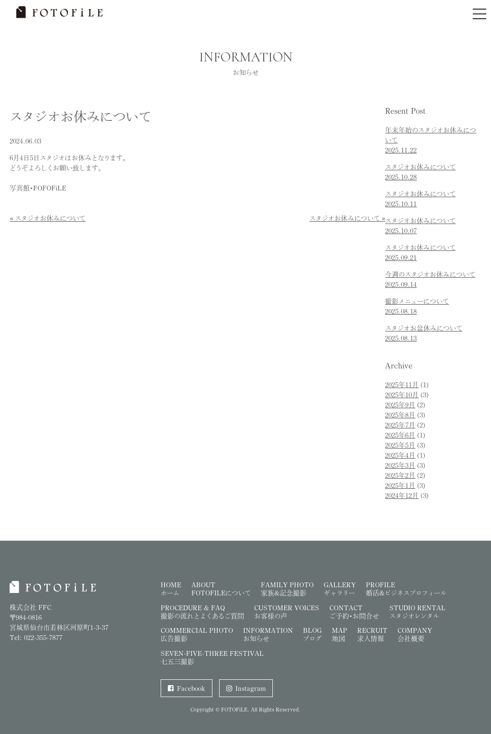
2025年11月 (402, 384)
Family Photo (287, 588)
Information (268, 634)
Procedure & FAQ (202, 611)
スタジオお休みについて (50, 218)
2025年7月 (400, 424)
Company (414, 634)
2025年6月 (400, 434)
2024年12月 (402, 495)
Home (171, 588)
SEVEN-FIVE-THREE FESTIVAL (212, 657)
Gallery (340, 588)
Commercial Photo (197, 634)
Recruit (372, 634)
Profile (406, 588)
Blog (312, 634)
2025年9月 (400, 404)
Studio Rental (417, 611)
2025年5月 (400, 445)
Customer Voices (286, 611)
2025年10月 (402, 394)
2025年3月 (400, 465)
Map (339, 634)
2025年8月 (400, 414)
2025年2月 (400, 475)
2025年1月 (400, 485)
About (221, 588)
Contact (354, 611)
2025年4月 (400, 455)
